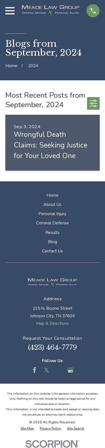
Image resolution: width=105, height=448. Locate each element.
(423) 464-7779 (52, 347)
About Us (52, 204)
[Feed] (58, 370)
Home (52, 195)
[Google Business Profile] (70, 370)
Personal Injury (52, 214)
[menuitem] (27, 428)
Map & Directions (52, 323)
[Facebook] (35, 370)
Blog (52, 242)
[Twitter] (47, 370)
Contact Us (52, 251)
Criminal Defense (52, 223)
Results (52, 232)
